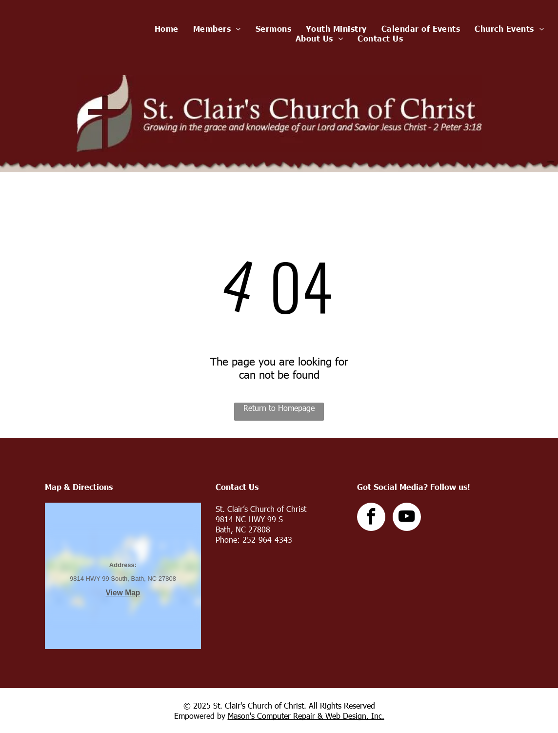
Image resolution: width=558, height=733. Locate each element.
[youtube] (407, 518)
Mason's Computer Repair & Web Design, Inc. (306, 716)
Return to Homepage (279, 408)
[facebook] (371, 518)
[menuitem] (166, 28)
